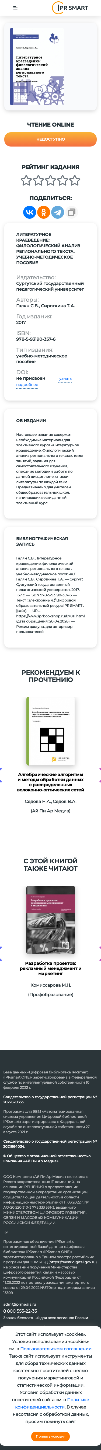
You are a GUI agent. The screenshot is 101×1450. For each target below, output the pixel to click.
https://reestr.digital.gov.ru (73, 1262)
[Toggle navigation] (15, 8)
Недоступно (50, 139)
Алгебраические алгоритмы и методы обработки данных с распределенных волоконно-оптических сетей (50, 782)
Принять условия (50, 1436)
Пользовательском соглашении (56, 1348)
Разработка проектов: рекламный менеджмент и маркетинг (50, 968)
